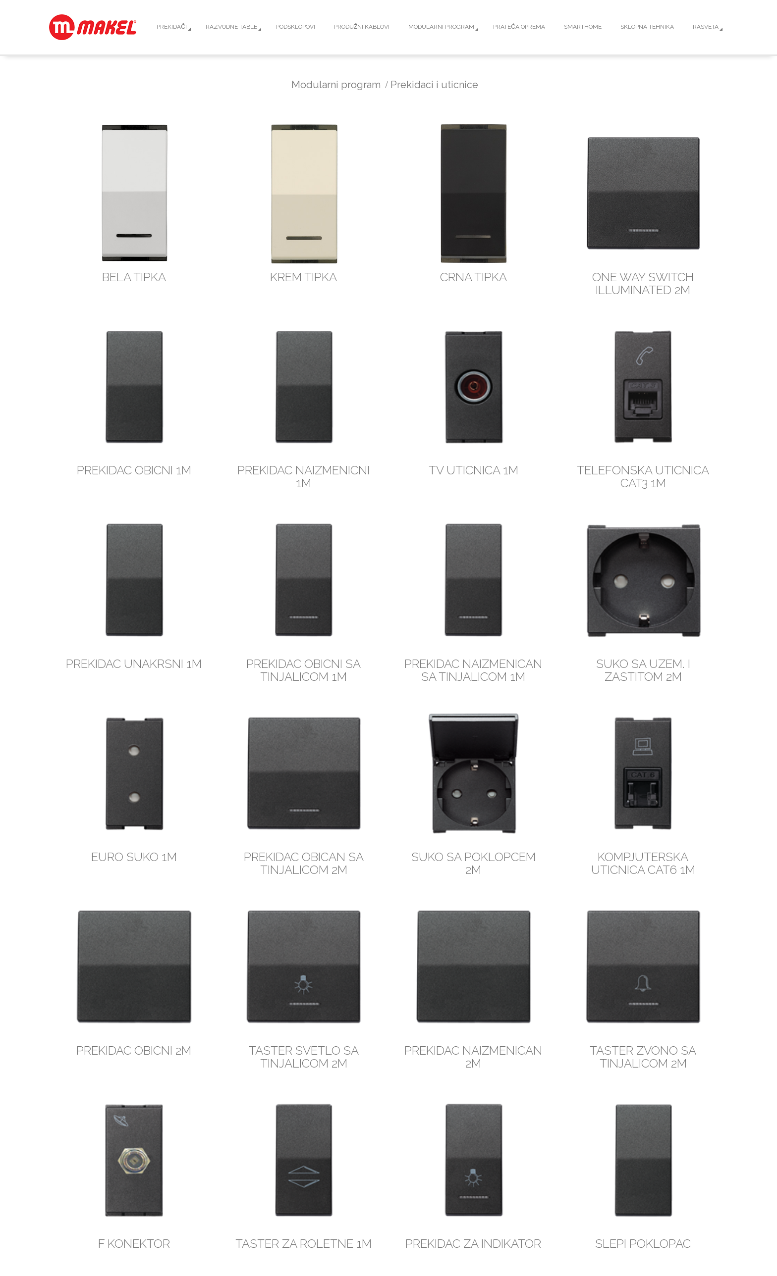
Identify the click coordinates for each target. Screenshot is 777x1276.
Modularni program (441, 26)
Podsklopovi (295, 26)
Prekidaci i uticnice (434, 85)
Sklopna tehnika (647, 26)
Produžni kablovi (361, 26)
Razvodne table (231, 26)
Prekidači (172, 26)
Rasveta (706, 26)
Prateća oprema (519, 26)
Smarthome (583, 26)
